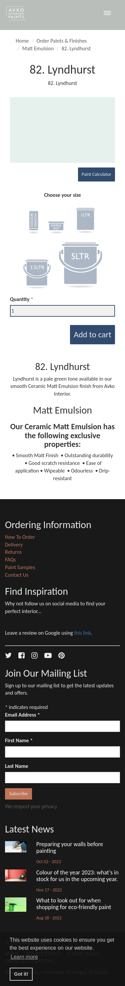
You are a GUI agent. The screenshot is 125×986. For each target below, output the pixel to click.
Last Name (16, 766)
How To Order (20, 537)
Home (22, 41)
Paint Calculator (96, 174)
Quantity (19, 299)
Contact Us (16, 575)
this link (82, 633)
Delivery (14, 544)
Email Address (22, 715)
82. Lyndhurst (76, 48)
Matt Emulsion (38, 48)
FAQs (10, 559)
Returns (13, 552)
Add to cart (92, 334)
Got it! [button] (21, 974)
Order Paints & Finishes (62, 41)
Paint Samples (20, 567)
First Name (19, 740)
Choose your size (62, 195)
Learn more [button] (24, 957)
